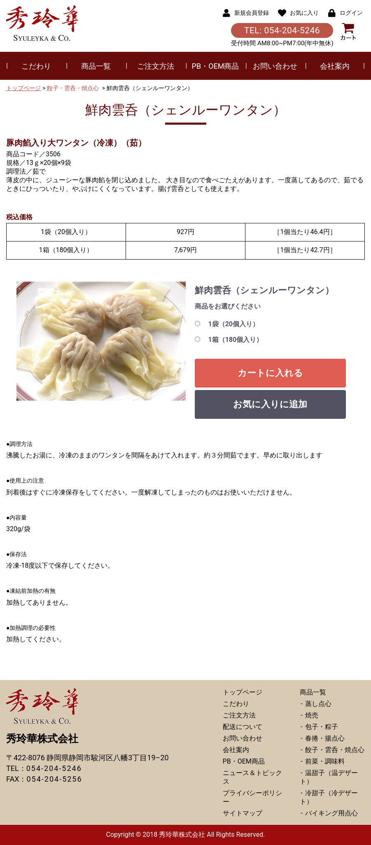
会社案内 (335, 66)
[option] (101, 341)
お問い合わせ (275, 66)
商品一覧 (96, 66)
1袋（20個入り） (233, 324)
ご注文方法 (155, 66)
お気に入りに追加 (270, 404)
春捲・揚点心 (324, 738)
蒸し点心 (317, 704)
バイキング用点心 (330, 813)
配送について (242, 727)
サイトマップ (242, 813)
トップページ (23, 88)
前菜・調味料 (324, 761)
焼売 (310, 715)
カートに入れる (270, 373)
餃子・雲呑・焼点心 (73, 88)
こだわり (36, 66)
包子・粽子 (320, 727)
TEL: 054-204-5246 (282, 30)
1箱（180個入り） (235, 340)
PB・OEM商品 (215, 66)
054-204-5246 (54, 768)
